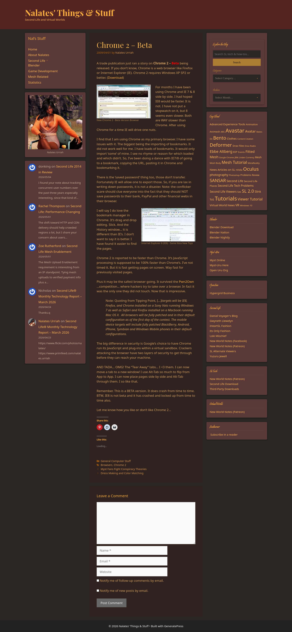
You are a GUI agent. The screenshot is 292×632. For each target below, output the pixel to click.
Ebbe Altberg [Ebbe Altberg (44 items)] (221, 151)
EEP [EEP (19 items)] (235, 152)
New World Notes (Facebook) (228, 341)
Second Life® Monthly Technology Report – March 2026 (60, 296)
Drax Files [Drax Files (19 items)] (238, 145)
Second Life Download (224, 384)
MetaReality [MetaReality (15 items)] (254, 163)
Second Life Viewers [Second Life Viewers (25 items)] (223, 192)
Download (115, 77)
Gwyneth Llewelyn (221, 321)
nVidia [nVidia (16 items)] (239, 169)
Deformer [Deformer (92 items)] (221, 144)
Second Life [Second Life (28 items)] (235, 181)
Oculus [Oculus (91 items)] (251, 168)
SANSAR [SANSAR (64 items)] (218, 180)
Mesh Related (38, 76)
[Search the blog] (237, 54)
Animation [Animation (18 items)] (252, 124)
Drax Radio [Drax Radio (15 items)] (250, 145)
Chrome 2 (120, 465)
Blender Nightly (220, 237)
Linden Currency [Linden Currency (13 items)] (246, 157)
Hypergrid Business (222, 293)
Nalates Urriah (49, 321)
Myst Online (217, 260)
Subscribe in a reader (224, 434)
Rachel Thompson (51, 206)
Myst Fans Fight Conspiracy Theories (124, 469)
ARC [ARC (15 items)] (223, 131)
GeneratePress (173, 626)
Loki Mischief (218, 336)
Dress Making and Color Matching (122, 473)
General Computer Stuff (116, 461)
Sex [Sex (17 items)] (239, 191)
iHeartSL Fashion (220, 326)
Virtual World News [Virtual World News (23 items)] (222, 205)
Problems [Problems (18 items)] (245, 175)
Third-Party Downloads (224, 389)
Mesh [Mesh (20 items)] (258, 157)
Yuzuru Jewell (218, 356)
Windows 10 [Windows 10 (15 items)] (246, 205)
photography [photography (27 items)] (219, 175)
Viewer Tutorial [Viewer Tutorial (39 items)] (250, 199)
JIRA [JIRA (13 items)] (236, 157)
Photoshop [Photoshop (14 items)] (234, 175)
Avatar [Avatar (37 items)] (250, 131)
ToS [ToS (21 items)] (212, 199)
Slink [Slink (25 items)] (258, 192)
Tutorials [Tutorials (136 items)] (226, 198)
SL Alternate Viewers (223, 351)
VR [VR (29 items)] (237, 205)
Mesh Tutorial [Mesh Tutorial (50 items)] (234, 162)
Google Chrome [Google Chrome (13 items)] (226, 157)
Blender (34, 65)
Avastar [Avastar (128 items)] (235, 130)
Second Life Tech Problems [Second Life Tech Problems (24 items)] (236, 186)
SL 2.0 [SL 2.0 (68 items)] (248, 191)
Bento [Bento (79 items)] (219, 138)
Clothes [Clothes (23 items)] (232, 138)
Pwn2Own (186, 281)
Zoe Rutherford (49, 246)
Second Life (36, 60)
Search (236, 62)
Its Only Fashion (220, 331)
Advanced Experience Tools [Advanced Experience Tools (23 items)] (227, 124)
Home (32, 49)
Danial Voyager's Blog (224, 316)
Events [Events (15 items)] (241, 152)
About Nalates (38, 55)
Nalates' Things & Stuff (69, 12)
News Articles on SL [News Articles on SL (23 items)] (222, 169)
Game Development (43, 71)
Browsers (106, 465)
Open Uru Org (219, 270)
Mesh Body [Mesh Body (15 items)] (215, 163)
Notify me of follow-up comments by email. (132, 580)
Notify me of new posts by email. (124, 590)
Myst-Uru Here (219, 265)
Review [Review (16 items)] (255, 175)
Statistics (34, 82)
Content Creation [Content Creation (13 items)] (245, 139)
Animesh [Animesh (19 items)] (215, 131)
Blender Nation (219, 232)
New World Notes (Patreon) (227, 346)
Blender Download (222, 227)
